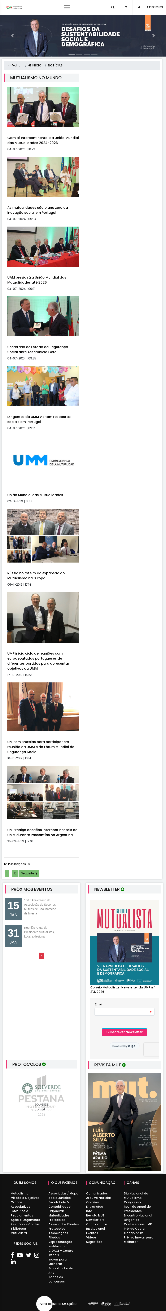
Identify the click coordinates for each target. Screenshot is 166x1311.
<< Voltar (15, 65)
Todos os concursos (56, 1279)
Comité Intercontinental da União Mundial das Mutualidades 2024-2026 (43, 140)
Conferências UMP (138, 1224)
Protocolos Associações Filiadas (58, 1233)
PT (149, 7)
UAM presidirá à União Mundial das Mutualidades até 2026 (36, 280)
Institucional (95, 1229)
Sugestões (94, 1242)
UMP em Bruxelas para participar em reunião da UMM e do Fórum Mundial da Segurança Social (40, 746)
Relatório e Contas (25, 1224)
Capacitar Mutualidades (58, 1213)
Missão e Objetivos (25, 1198)
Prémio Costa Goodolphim (134, 1231)
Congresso (132, 1202)
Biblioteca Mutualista (19, 1231)
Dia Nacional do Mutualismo (136, 1195)
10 (15, 873)
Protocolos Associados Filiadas (63, 1222)
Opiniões (93, 1202)
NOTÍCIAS (55, 65)
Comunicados (97, 1193)
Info (89, 1211)
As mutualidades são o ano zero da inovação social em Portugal (37, 210)
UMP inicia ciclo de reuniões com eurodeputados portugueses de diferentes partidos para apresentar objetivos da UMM (38, 661)
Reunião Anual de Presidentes (137, 1209)
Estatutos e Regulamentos (22, 1213)
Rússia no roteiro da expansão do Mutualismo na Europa (36, 576)
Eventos (92, 1233)
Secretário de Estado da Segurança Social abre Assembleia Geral (37, 349)
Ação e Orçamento (25, 1220)
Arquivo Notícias (99, 1198)
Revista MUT (95, 1215)
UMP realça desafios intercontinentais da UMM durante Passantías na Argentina (42, 832)
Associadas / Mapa (63, 1193)
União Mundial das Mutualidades (35, 495)
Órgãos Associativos (20, 1204)
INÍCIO (35, 65)
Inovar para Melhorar (57, 1261)
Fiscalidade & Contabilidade (59, 1204)
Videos (91, 1237)
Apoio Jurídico (59, 1198)
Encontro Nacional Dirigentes (138, 1217)
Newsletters (95, 1220)
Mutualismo (20, 1193)
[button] (12, 36)
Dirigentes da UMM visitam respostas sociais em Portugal (39, 419)
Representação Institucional (60, 1244)
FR (153, 7)
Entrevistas (94, 1207)
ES (157, 7)
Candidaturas (97, 1224)
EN (161, 7)
